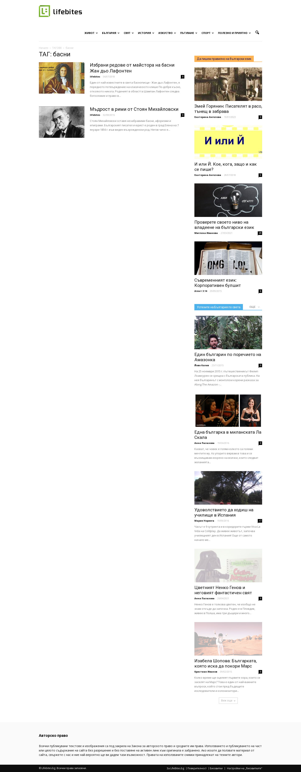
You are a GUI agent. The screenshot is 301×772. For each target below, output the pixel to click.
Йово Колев (201, 365)
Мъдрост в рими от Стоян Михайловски (134, 109)
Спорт (208, 33)
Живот (91, 33)
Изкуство (167, 33)
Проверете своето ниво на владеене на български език (224, 225)
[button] (257, 33)
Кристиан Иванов (205, 671)
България (111, 33)
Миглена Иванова (206, 233)
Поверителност (197, 768)
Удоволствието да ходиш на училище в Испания (223, 512)
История (146, 33)
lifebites (95, 76)
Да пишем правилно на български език (224, 59)
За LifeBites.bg (175, 768)
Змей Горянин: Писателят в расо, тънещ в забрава (228, 109)
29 (260, 233)
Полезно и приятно (234, 33)
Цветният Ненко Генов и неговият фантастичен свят (223, 590)
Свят (129, 33)
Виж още (228, 700)
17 (260, 520)
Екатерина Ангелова (207, 117)
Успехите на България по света (218, 307)
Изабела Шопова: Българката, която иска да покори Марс (225, 663)
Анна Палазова (204, 443)
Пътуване (188, 33)
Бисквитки (216, 768)
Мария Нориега (204, 520)
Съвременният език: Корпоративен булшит (217, 283)
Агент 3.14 (200, 291)
